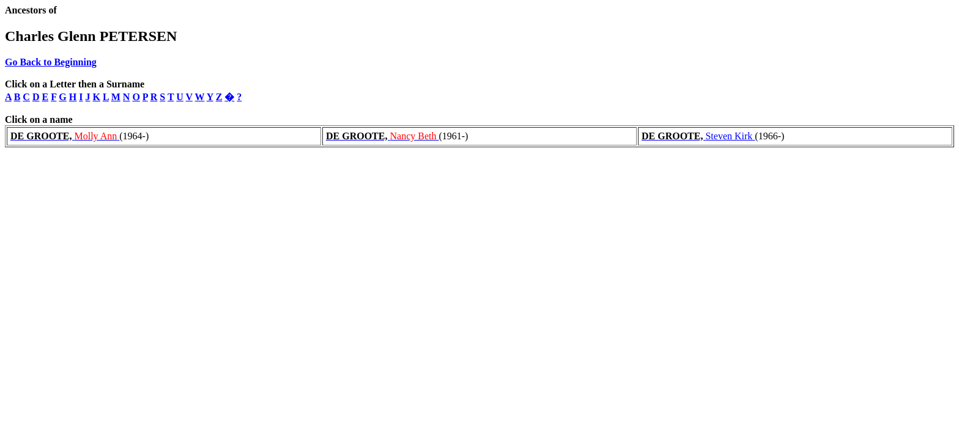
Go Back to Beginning (51, 62)
